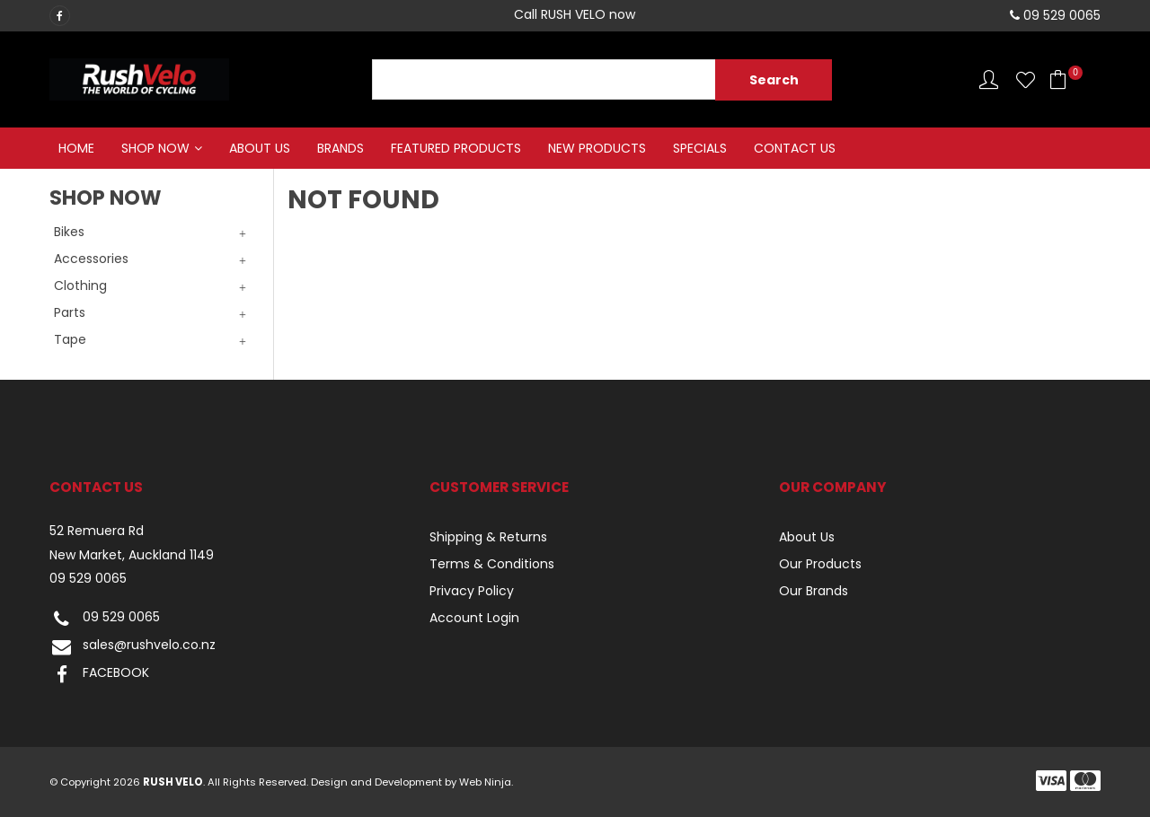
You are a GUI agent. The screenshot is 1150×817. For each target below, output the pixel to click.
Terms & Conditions (491, 564)
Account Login (474, 618)
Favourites (1025, 79)
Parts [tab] (69, 312)
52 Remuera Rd (96, 531)
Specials (700, 148)
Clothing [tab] (80, 285)
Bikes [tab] (69, 232)
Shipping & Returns (488, 537)
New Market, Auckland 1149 (131, 555)
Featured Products (456, 148)
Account (988, 79)
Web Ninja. (486, 782)
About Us (259, 148)
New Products (597, 148)
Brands (340, 148)
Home (76, 148)
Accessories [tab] (91, 259)
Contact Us (795, 148)
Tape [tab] (70, 339)
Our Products (820, 564)
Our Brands (813, 591)
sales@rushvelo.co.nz (132, 646)
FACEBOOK (99, 674)
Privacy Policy (471, 591)
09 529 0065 (88, 578)
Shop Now (155, 148)
